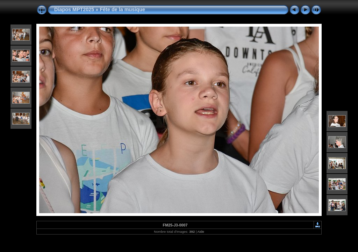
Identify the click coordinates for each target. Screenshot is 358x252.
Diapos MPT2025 (74, 9)
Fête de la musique (122, 9)
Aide (201, 231)
